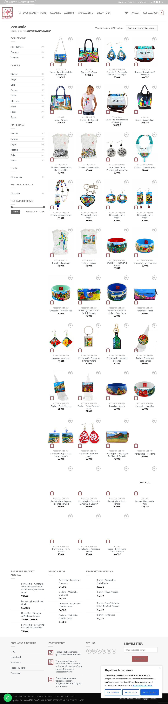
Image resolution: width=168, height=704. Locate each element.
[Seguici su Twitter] (154, 2)
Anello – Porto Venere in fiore (89, 407)
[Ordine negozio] (141, 28)
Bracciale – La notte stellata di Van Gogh (117, 311)
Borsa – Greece (61, 120)
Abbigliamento (86, 12)
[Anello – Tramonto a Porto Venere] (144, 338)
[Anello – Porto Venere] (60, 385)
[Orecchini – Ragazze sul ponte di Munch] (60, 433)
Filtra (15, 212)
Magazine (122, 2)
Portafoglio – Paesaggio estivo (89, 550)
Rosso (14, 111)
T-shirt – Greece (88, 263)
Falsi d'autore (17, 46)
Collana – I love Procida (144, 167)
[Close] (159, 668)
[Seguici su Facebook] (149, 2)
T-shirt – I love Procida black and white (61, 168)
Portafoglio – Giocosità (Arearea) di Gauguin (89, 502)
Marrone (15, 101)
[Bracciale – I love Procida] (144, 242)
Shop (20, 31)
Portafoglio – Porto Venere (117, 502)
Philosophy (132, 2)
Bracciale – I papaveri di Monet (117, 264)
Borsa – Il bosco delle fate (144, 502)
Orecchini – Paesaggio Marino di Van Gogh (117, 73)
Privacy (49, 696)
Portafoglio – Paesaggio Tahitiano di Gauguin (117, 454)
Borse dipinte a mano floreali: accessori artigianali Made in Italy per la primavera (69, 682)
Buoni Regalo (30, 12)
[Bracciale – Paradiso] (144, 385)
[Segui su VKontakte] (162, 2)
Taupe (14, 117)
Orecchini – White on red (88, 454)
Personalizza (113, 692)
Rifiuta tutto (131, 692)
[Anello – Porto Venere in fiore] (88, 385)
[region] (131, 682)
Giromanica (16, 176)
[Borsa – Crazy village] (144, 99)
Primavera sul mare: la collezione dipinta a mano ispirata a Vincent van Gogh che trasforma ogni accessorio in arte (69, 666)
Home (13, 31)
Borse (44, 12)
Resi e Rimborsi (18, 667)
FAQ (13, 651)
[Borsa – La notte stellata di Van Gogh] (60, 51)
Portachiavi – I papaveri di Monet (116, 359)
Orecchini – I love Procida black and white (116, 168)
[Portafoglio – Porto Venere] (116, 481)
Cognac (14, 90)
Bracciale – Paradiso (145, 406)
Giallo (13, 95)
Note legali (16, 657)
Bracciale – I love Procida (145, 263)
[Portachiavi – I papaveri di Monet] (116, 338)
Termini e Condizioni (65, 696)
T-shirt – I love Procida (89, 167)
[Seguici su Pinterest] (157, 2)
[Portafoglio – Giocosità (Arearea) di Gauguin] (88, 481)
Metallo (14, 149)
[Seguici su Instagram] (151, 2)
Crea (108, 13)
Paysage (15, 52)
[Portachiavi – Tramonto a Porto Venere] (88, 338)
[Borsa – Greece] (60, 99)
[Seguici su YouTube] (159, 2)
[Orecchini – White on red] (88, 433)
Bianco (14, 74)
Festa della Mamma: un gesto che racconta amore (68, 653)
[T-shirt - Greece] (88, 242)
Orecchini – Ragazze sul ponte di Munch (60, 454)
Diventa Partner (19, 696)
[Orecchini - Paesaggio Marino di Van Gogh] (116, 51)
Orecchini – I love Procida (117, 216)
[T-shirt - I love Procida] (88, 147)
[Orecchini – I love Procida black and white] (116, 147)
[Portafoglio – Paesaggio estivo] (88, 528)
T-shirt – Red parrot (89, 120)
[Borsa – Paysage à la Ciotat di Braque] (116, 528)
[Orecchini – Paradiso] (60, 338)
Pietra (14, 160)
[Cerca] (20, 13)
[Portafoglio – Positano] (144, 433)
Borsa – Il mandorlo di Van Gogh (145, 73)
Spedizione (16, 662)
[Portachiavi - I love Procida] (88, 194)
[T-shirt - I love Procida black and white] (60, 147)
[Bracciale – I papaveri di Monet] (116, 242)
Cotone (14, 139)
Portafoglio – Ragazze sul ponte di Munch (61, 502)
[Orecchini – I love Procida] (116, 194)
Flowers (14, 57)
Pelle (13, 155)
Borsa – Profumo (89, 72)
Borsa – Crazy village (145, 120)
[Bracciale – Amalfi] (116, 385)
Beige (13, 79)
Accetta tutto (149, 692)
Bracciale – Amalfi (117, 406)
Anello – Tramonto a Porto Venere (145, 359)
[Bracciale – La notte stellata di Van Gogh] (116, 290)
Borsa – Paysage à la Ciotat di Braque (117, 550)
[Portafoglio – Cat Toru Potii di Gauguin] (88, 290)
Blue (13, 84)
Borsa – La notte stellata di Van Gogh (61, 73)
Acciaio (14, 133)
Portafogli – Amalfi (145, 310)
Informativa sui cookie (142, 685)
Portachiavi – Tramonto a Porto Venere (89, 359)
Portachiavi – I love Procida (88, 216)
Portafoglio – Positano (144, 454)
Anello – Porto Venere (61, 406)
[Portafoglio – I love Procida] (60, 528)
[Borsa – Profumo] (88, 51)
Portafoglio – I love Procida (61, 550)
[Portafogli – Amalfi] (144, 290)
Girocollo (15, 193)
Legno (14, 144)
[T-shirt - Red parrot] (88, 99)
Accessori (70, 12)
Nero (13, 106)
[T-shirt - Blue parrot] (60, 242)
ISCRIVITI (139, 659)
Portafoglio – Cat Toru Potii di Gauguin (89, 311)
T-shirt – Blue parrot (61, 263)
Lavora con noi (36, 696)
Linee (100, 12)
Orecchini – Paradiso (61, 358)
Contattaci (142, 2)
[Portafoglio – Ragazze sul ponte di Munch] (60, 481)
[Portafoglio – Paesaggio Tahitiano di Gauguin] (116, 433)
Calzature (56, 12)
